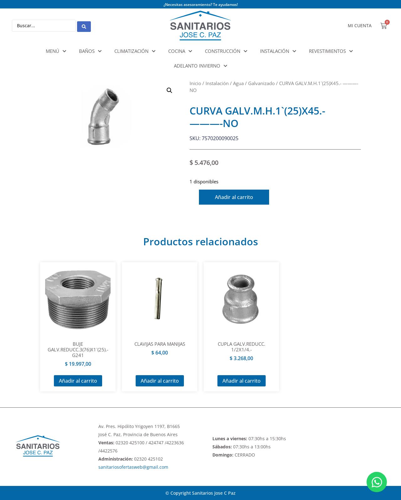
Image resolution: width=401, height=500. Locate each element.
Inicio (195, 83)
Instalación (217, 83)
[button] (169, 90)
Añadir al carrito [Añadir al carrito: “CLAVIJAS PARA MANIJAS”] (160, 380)
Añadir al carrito (238, 197)
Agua (238, 83)
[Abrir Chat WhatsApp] (377, 482)
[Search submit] (84, 25)
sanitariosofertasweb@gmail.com (133, 467)
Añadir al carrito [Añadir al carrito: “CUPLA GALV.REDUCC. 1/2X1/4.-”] (241, 380)
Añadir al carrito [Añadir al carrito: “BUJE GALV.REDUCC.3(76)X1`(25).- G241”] (78, 380)
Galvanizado (261, 83)
